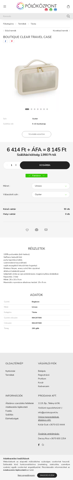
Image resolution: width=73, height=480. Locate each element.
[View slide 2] (31, 109)
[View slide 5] (41, 109)
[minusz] (7, 165)
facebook (39, 445)
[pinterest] (11, 41)
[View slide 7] (47, 109)
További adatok (36, 134)
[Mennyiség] (11, 165)
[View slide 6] (44, 109)
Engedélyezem (47, 475)
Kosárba (44, 165)
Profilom (42, 379)
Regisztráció (44, 375)
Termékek (22, 24)
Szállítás (9, 415)
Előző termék (10, 30)
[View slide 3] (34, 109)
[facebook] (5, 41)
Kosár (41, 383)
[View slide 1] (27, 109)
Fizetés (8, 411)
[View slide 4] (38, 109)
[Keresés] (36, 16)
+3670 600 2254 (58, 438)
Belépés (42, 371)
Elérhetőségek (11, 419)
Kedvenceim (43, 386)
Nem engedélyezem (26, 475)
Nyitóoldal (10, 371)
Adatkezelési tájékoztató (16, 407)
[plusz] (15, 165)
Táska (33, 24)
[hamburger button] (5, 6)
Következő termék (60, 30)
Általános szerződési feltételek (19, 403)
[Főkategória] (8, 24)
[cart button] (68, 6)
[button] (27, 230)
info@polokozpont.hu (48, 412)
